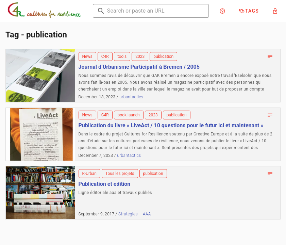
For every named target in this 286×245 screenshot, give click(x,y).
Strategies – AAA (134, 214)
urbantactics (131, 97)
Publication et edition (105, 184)
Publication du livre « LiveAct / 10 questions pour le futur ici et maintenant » (171, 125)
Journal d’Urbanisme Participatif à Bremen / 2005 (139, 67)
